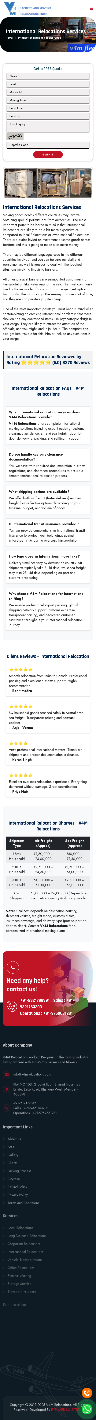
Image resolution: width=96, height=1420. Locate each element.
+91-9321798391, (35, 1000)
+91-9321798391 (25, 1106)
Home (9, 38)
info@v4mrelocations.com (32, 1077)
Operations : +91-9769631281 (46, 1013)
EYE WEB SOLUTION (67, 1409)
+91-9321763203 (36, 1110)
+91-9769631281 (45, 1115)
